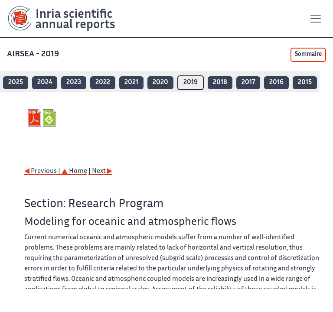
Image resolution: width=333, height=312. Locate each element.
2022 (102, 82)
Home (74, 171)
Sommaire (308, 54)
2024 (44, 82)
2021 (131, 82)
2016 (276, 82)
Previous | (43, 171)
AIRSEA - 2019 (34, 54)
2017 (248, 82)
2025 (15, 82)
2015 (305, 82)
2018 (220, 82)
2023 (73, 82)
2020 (160, 82)
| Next (100, 171)
